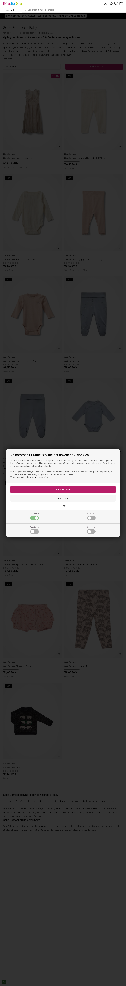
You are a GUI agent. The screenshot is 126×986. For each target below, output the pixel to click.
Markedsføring (91, 516)
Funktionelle (34, 530)
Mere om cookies (40, 477)
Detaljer (63, 505)
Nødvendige (34, 516)
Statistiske (91, 530)
